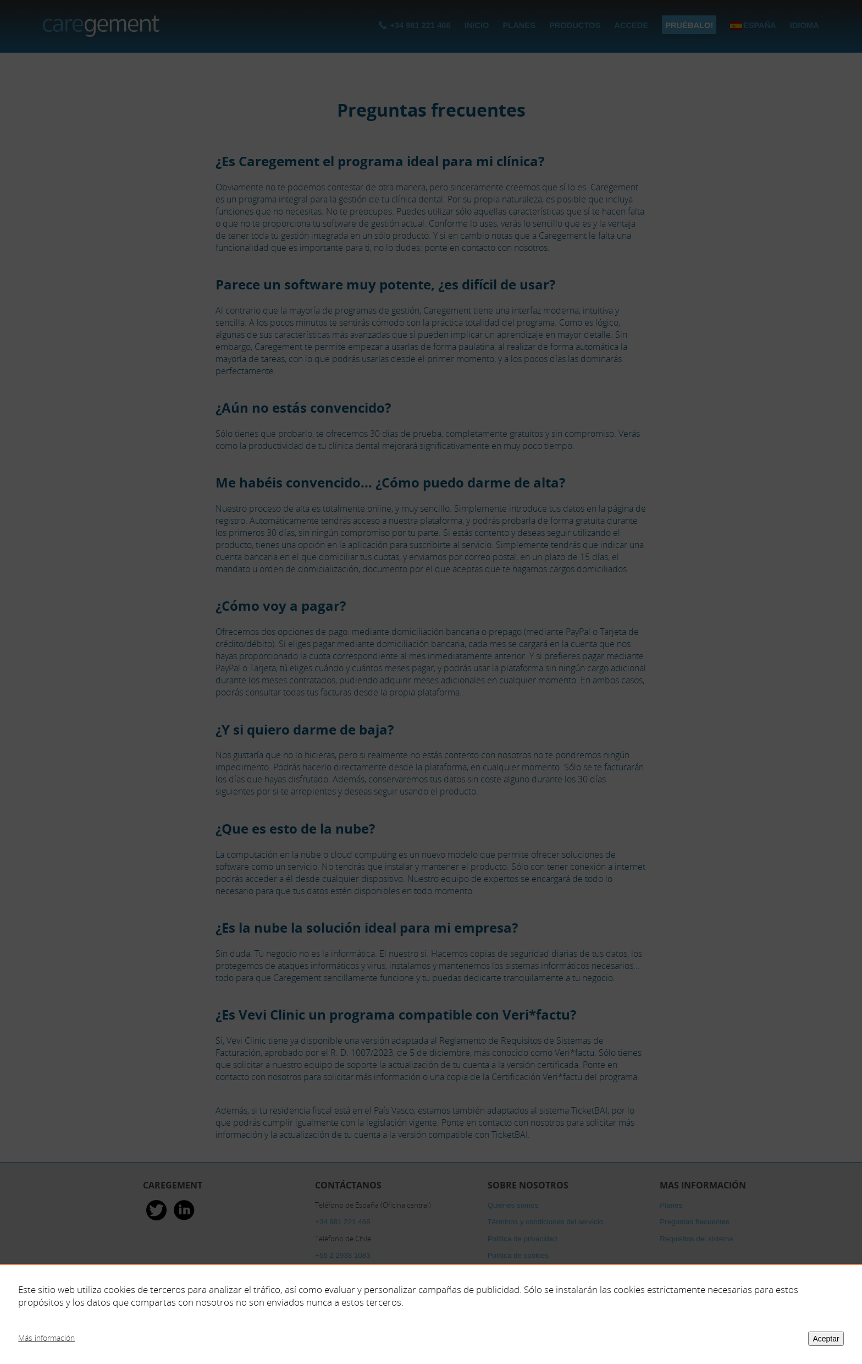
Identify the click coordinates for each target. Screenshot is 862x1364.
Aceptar (826, 1338)
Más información (46, 1338)
